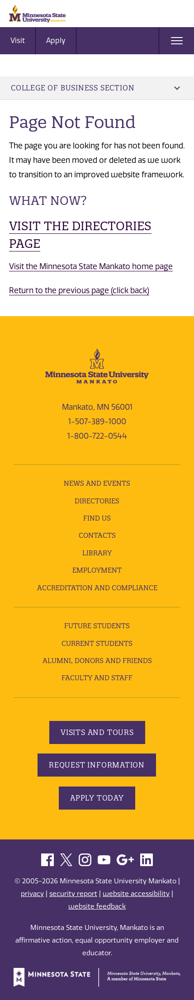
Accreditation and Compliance (97, 587)
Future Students (97, 625)
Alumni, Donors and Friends (97, 660)
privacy (32, 894)
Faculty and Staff (97, 677)
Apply (56, 40)
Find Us (97, 518)
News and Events (97, 483)
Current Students (97, 643)
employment (97, 570)
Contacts (97, 535)
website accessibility (136, 894)
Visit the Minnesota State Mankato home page (91, 266)
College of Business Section (95, 87)
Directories (97, 501)
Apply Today (97, 797)
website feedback (97, 906)
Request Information (97, 764)
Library (97, 553)
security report (73, 894)
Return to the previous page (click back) (79, 290)
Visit (17, 40)
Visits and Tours (97, 732)
